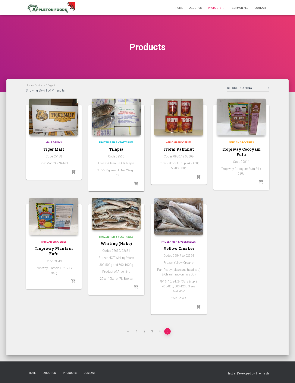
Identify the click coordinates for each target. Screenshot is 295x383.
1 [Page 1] (137, 331)
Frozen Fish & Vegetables (116, 142)
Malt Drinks (54, 142)
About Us (195, 7)
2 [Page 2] (144, 331)
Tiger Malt (53, 149)
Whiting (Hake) (116, 243)
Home (179, 7)
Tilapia (116, 149)
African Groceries (179, 142)
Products (216, 7)
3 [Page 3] (152, 331)
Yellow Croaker (178, 248)
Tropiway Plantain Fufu (54, 251)
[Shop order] (248, 89)
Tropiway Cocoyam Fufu (241, 152)
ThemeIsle (262, 373)
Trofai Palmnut (178, 149)
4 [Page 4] (160, 331)
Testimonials (239, 7)
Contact (260, 7)
